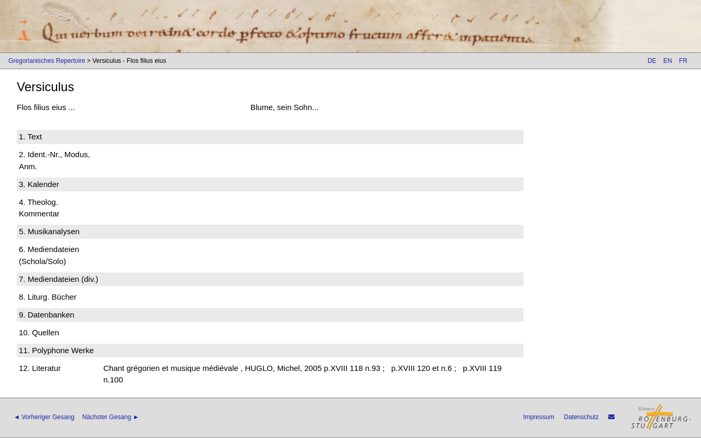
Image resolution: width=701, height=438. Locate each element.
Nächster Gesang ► (110, 417)
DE (652, 60)
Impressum (538, 417)
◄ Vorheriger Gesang (44, 417)
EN (667, 60)
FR (683, 60)
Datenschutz (581, 417)
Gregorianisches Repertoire (46, 60)
